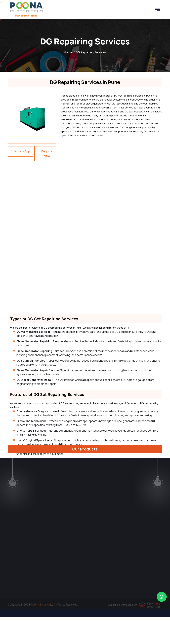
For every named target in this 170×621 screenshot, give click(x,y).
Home (68, 52)
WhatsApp (20, 151)
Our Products (85, 449)
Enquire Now (45, 153)
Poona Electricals (41, 605)
